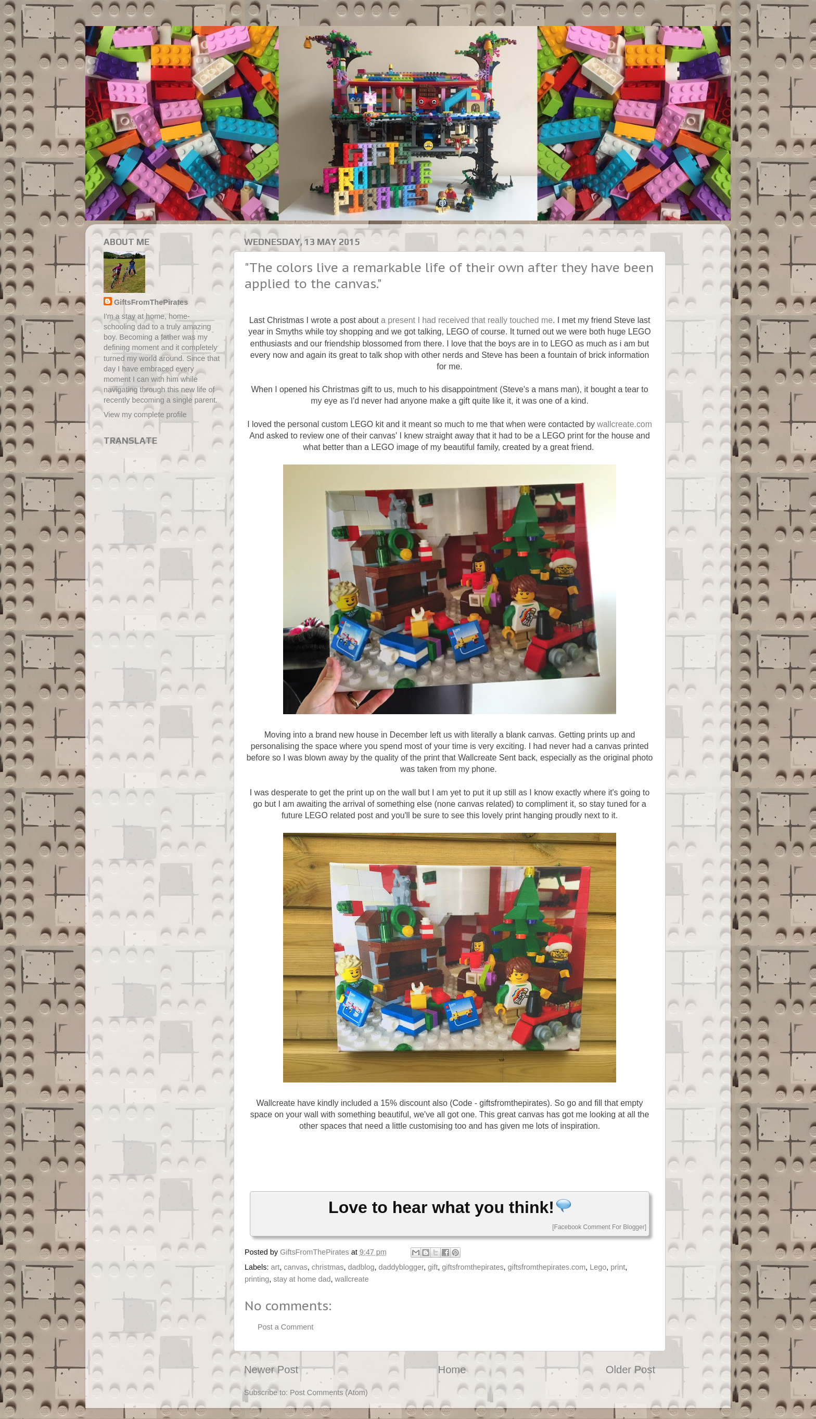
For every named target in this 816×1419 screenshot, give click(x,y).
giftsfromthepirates (472, 1267)
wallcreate (352, 1279)
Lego (598, 1267)
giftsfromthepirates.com (547, 1267)
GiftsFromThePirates (151, 302)
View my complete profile (145, 414)
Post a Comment (285, 1327)
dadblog (361, 1267)
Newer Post (271, 1369)
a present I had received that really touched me (467, 320)
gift (433, 1267)
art (275, 1267)
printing (257, 1279)
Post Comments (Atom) (329, 1392)
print (617, 1267)
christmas (328, 1267)
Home (452, 1369)
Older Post (630, 1369)
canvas (296, 1267)
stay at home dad (301, 1279)
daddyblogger (401, 1267)
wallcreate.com (624, 424)
